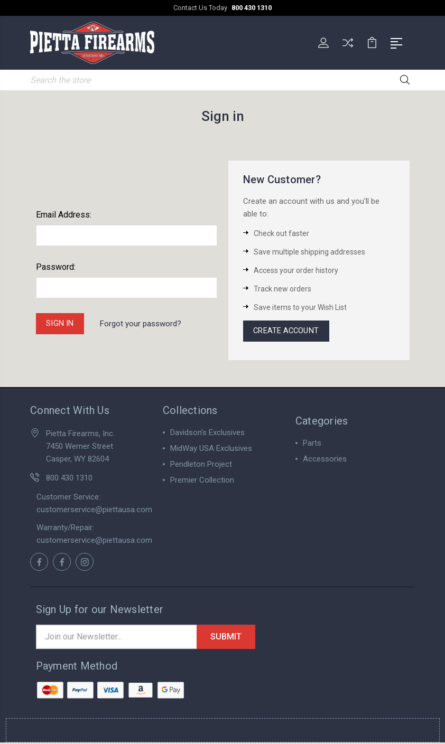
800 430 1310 (251, 8)
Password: (56, 266)
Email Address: (63, 214)
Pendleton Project (201, 465)
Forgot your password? (142, 323)
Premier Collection (202, 481)
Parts (312, 444)
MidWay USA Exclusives (211, 449)
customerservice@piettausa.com (94, 510)
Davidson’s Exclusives (207, 433)
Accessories (325, 460)
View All (184, 497)
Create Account (287, 331)
